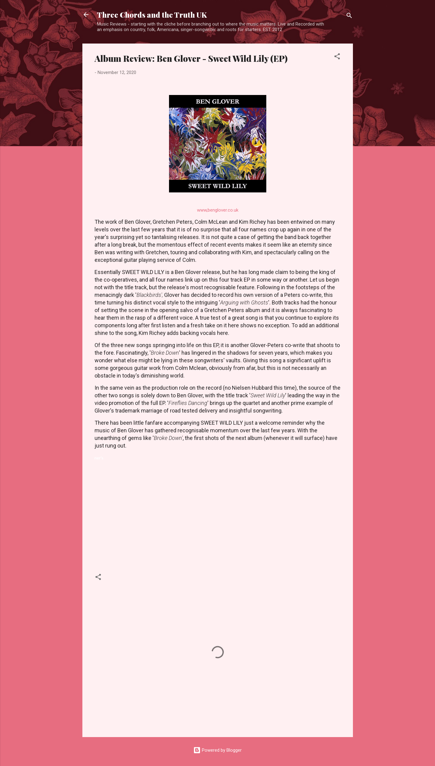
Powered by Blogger (217, 750)
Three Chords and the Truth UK (152, 14)
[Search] (349, 16)
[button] (337, 57)
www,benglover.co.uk (217, 210)
